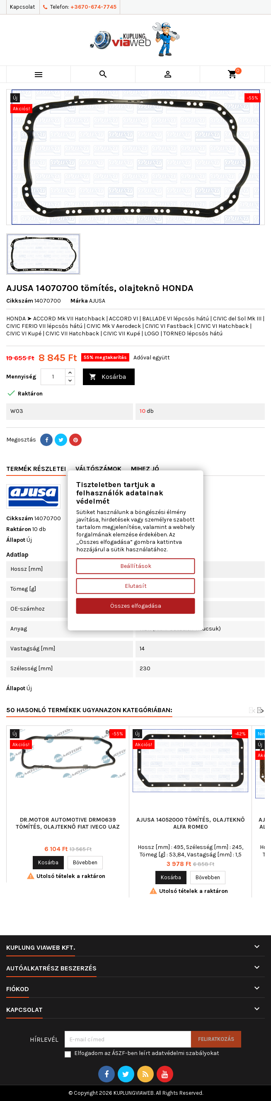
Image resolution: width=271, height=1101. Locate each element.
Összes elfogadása (135, 605)
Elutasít (136, 585)
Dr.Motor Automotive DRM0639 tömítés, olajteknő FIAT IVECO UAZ (68, 823)
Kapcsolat (22, 7)
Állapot (15, 539)
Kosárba (107, 377)
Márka (79, 300)
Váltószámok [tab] (98, 469)
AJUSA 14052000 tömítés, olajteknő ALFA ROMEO (190, 823)
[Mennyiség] (53, 377)
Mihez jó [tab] (145, 469)
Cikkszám (19, 300)
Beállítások (135, 566)
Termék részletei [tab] (36, 469)
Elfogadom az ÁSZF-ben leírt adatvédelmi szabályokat (146, 1053)
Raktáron (18, 529)
